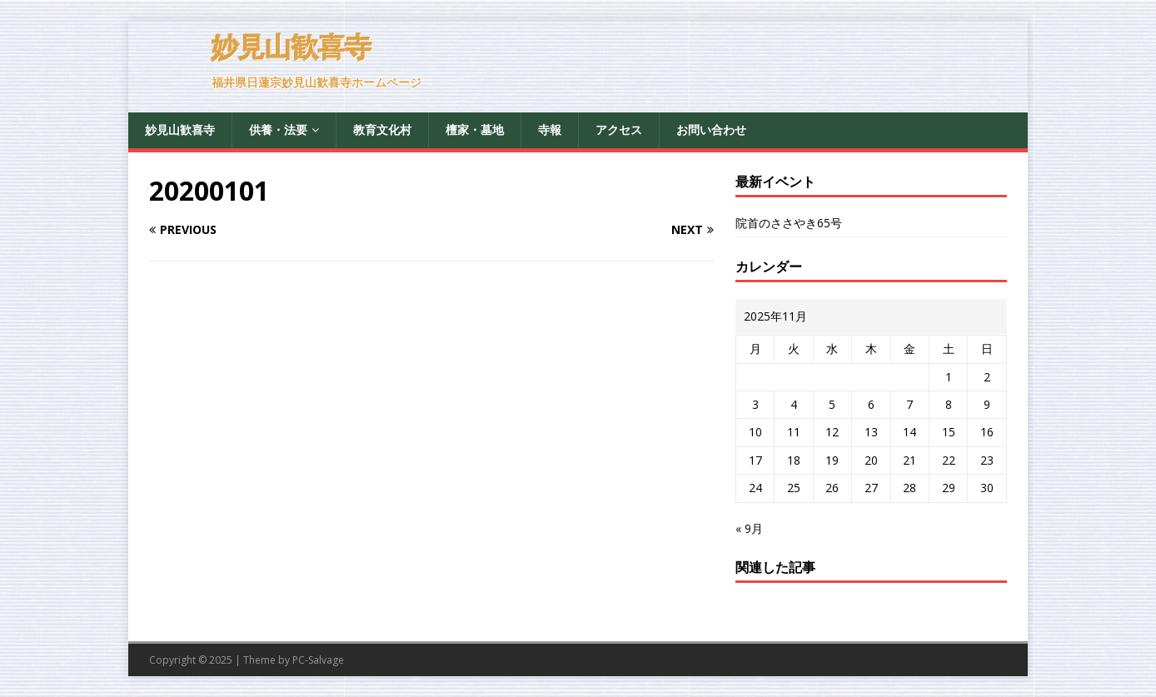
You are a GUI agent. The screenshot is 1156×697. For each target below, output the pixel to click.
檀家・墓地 (475, 129)
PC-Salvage (318, 660)
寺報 (549, 129)
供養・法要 (278, 129)
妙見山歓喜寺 (180, 129)
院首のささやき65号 (788, 223)
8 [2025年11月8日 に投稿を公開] (948, 404)
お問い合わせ (711, 129)
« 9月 (749, 528)
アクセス (618, 129)
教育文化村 (382, 129)
